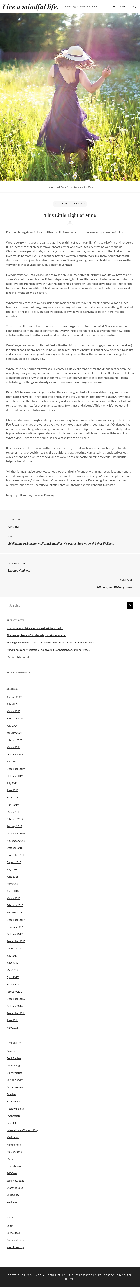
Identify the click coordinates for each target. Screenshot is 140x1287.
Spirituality (13, 1194)
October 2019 (15, 775)
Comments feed (16, 1239)
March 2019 (13, 811)
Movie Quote (14, 1151)
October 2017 (15, 934)
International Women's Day (22, 1130)
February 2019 (15, 818)
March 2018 (13, 898)
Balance (11, 1051)
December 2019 (16, 768)
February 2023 (15, 739)
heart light (25, 543)
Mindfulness (14, 1144)
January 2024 (14, 732)
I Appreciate (13, 1115)
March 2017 (13, 984)
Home (50, 186)
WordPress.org (15, 1247)
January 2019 (14, 826)
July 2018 (12, 869)
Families (11, 1094)
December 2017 (16, 919)
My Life (11, 1158)
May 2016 (12, 1027)
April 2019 (13, 804)
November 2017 (16, 926)
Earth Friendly (15, 1079)
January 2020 (14, 761)
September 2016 (16, 1013)
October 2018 (15, 847)
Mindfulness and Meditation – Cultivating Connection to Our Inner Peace (48, 649)
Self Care (61, 186)
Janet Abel (64, 204)
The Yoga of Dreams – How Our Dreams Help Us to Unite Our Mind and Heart (50, 642)
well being (95, 543)
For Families (13, 1101)
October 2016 (15, 1005)
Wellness (108, 543)
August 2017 (14, 948)
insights (51, 543)
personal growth (78, 543)
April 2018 (13, 890)
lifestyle (62, 543)
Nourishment (14, 1166)
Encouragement (16, 1086)
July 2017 (12, 955)
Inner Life (39, 543)
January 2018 (14, 912)
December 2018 (16, 833)
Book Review (14, 1058)
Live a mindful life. (30, 6)
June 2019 (12, 790)
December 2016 (16, 998)
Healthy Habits (15, 1108)
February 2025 (15, 718)
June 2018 (12, 876)
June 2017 (12, 962)
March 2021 (13, 747)
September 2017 (16, 941)
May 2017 (12, 969)
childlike (13, 543)
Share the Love (15, 1187)
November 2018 (16, 840)
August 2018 (14, 862)
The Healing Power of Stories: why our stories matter (36, 635)
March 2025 (13, 711)
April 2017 (13, 977)
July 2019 (12, 783)
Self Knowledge (15, 1180)
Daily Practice (14, 1072)
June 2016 (12, 1020)
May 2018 (12, 883)
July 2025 (12, 703)
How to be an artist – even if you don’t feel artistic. (35, 628)
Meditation (13, 1137)
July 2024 (12, 725)
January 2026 (14, 696)
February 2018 (15, 905)
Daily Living (13, 1065)
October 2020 (15, 754)
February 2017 (15, 991)
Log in (10, 1225)
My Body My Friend (18, 656)
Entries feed (13, 1232)
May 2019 (12, 797)
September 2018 (16, 854)
